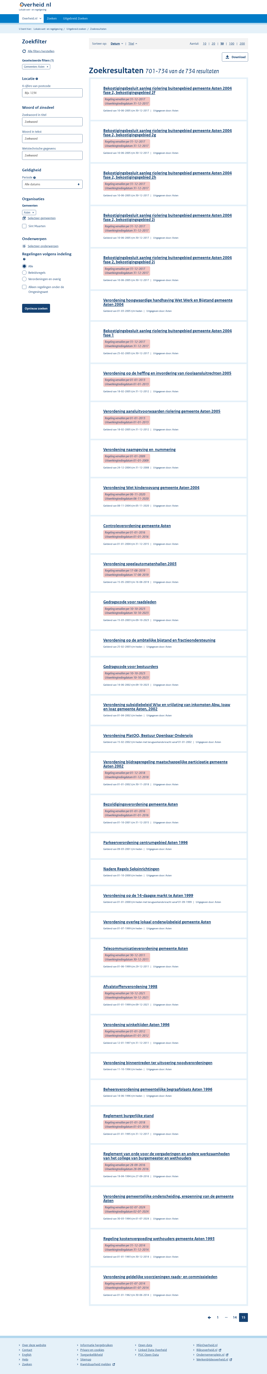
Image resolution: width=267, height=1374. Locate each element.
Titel (132, 44)
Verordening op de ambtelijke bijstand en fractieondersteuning (159, 640)
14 (235, 1318)
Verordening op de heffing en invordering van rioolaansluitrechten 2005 (167, 373)
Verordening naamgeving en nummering (139, 449)
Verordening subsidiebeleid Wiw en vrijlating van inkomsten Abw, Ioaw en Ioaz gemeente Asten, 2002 (166, 706)
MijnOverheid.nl (206, 1345)
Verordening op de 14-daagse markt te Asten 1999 (148, 895)
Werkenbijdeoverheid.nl (212, 1359)
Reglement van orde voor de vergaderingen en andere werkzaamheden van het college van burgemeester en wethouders (166, 1156)
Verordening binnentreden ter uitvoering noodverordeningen (157, 1062)
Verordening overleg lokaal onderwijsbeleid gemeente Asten (157, 922)
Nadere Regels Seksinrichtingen (131, 869)
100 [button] (231, 44)
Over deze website (34, 1345)
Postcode (36, 78)
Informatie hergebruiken (96, 1345)
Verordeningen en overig (44, 279)
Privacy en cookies (92, 1350)
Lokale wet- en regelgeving (48, 28)
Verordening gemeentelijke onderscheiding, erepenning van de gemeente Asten (168, 1198)
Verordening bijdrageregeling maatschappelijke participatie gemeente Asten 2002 (165, 764)
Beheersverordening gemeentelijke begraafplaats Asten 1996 (157, 1089)
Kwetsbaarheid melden (95, 1364)
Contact (27, 1350)
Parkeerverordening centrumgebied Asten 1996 (145, 842)
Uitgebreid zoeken (76, 28)
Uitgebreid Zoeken (75, 18)
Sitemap (85, 1359)
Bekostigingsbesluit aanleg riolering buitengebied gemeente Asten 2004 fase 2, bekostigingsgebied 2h (167, 175)
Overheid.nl (29, 19)
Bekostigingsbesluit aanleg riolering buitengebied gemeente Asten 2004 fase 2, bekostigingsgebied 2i (167, 217)
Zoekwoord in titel (34, 114)
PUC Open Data (148, 1355)
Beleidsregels (36, 273)
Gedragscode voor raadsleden (129, 602)
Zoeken (52, 18)
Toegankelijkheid (91, 1355)
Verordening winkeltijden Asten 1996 (136, 1024)
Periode (27, 177)
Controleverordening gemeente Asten (137, 525)
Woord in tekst (32, 131)
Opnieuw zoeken (36, 308)
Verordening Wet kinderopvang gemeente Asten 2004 (151, 487)
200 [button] (242, 44)
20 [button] (213, 44)
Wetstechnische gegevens (39, 148)
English (26, 1355)
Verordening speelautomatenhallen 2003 (140, 563)
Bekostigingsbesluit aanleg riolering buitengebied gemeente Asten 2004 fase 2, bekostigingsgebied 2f (167, 90)
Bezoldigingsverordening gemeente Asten (140, 804)
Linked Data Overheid (152, 1350)
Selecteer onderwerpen (43, 246)
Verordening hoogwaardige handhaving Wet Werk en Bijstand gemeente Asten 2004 (168, 302)
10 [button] (204, 44)
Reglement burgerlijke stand (128, 1115)
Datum (117, 44)
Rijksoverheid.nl (206, 1350)
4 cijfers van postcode (36, 86)
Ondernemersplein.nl (210, 1355)
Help (25, 1359)
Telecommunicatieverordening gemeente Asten (145, 948)
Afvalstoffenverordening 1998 (130, 986)
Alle (30, 266)
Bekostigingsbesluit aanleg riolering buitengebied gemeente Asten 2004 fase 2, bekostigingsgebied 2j (167, 259)
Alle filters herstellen (41, 51)
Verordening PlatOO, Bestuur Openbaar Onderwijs (148, 735)
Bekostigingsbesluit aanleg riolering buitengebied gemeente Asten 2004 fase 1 (167, 333)
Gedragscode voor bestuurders (130, 666)
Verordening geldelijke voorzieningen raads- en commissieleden (160, 1276)
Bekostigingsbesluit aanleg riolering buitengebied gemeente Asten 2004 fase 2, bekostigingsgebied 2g (167, 132)
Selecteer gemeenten (42, 218)
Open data (145, 1345)
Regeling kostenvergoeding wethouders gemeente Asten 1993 (159, 1238)
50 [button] (222, 44)
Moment (34, 177)
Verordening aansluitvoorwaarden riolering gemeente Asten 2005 (161, 411)
